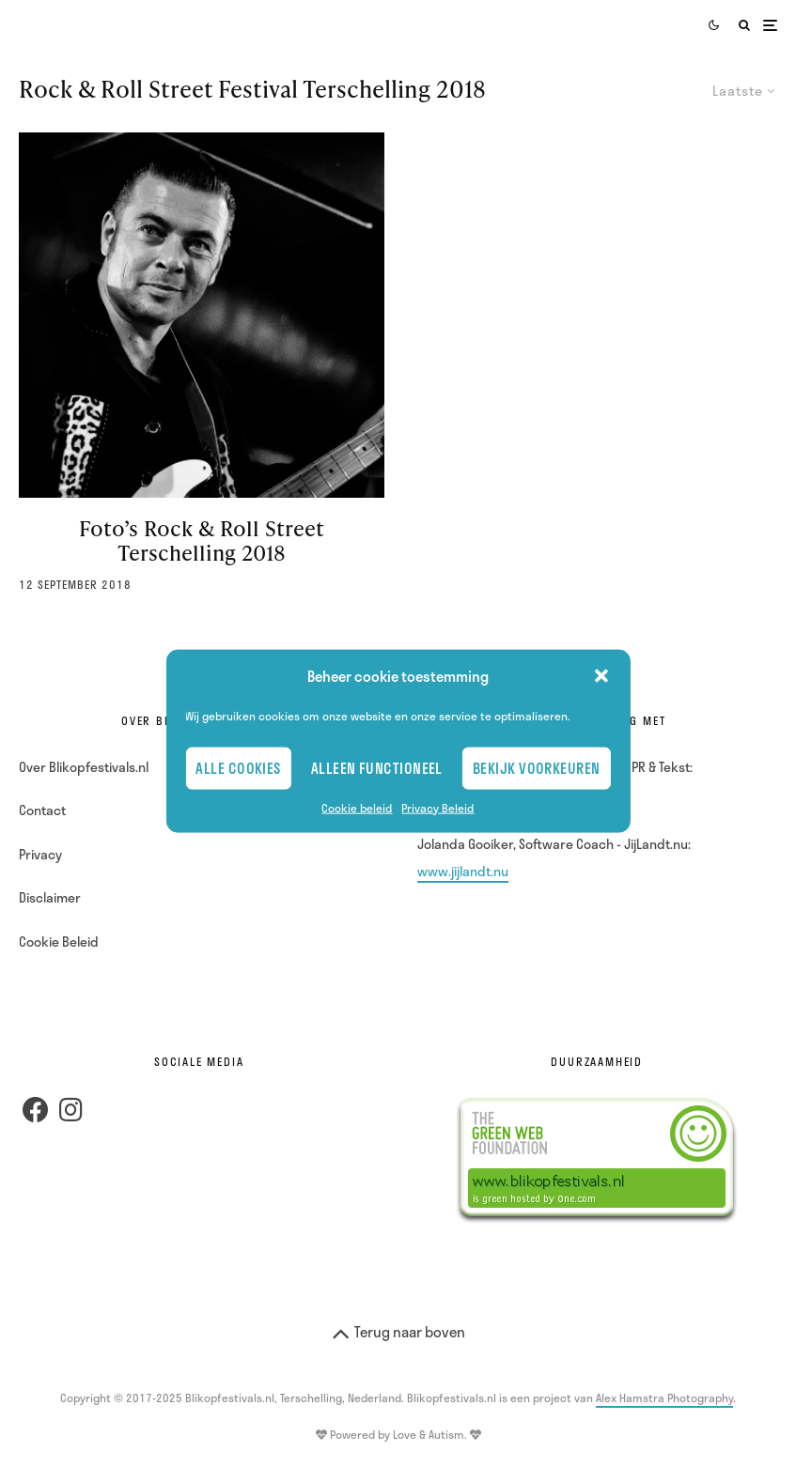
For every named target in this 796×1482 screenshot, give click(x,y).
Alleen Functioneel (377, 768)
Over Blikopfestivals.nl (83, 767)
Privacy (40, 854)
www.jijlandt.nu (462, 871)
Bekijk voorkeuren (537, 768)
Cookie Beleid (59, 941)
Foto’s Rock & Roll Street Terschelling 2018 (201, 541)
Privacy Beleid (437, 806)
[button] (601, 676)
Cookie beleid (356, 806)
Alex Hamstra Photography (664, 1397)
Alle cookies (237, 768)
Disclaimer (50, 897)
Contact (42, 810)
